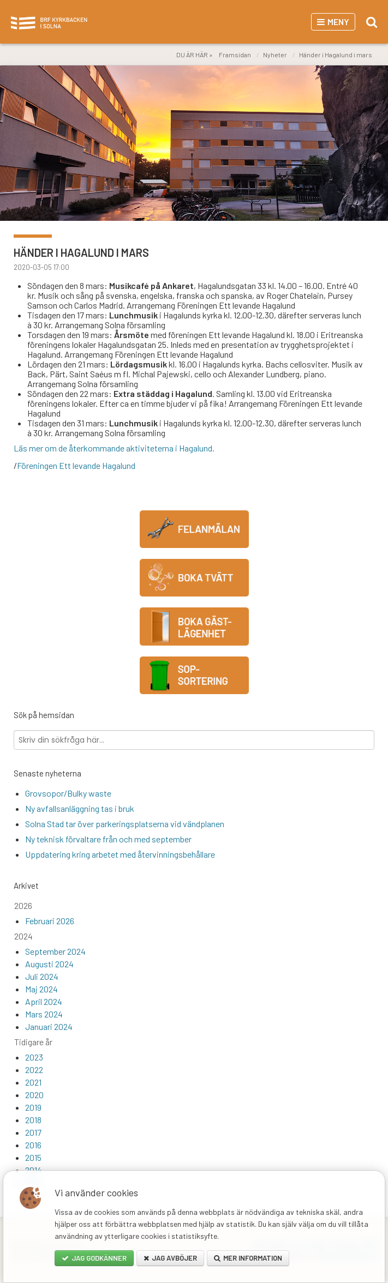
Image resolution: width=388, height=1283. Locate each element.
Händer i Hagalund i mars (335, 54)
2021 (33, 1082)
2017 (33, 1132)
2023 (34, 1057)
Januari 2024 (49, 1026)
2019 (33, 1107)
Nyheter (275, 54)
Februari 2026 (49, 920)
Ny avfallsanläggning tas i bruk (79, 808)
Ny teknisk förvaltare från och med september (108, 839)
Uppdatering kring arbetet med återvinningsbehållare (120, 854)
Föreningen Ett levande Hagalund (76, 465)
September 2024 (55, 951)
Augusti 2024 (49, 964)
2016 (33, 1145)
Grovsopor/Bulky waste (68, 793)
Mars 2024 (44, 1014)
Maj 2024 (41, 989)
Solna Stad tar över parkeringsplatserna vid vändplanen (124, 823)
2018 (33, 1120)
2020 (34, 1094)
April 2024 (43, 1001)
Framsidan (235, 54)
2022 (34, 1069)
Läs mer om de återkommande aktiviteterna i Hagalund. (114, 448)
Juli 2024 (41, 976)
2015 (33, 1157)
